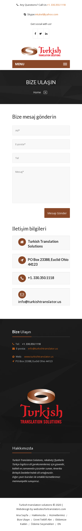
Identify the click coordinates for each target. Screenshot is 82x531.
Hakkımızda (39, 515)
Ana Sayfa (22, 515)
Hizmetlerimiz (57, 515)
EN (59, 524)
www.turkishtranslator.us (39, 356)
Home (37, 92)
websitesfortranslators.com (50, 509)
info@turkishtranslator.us (39, 301)
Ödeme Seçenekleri (42, 524)
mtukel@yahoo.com (46, 14)
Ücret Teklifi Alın (42, 519)
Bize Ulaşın (23, 519)
